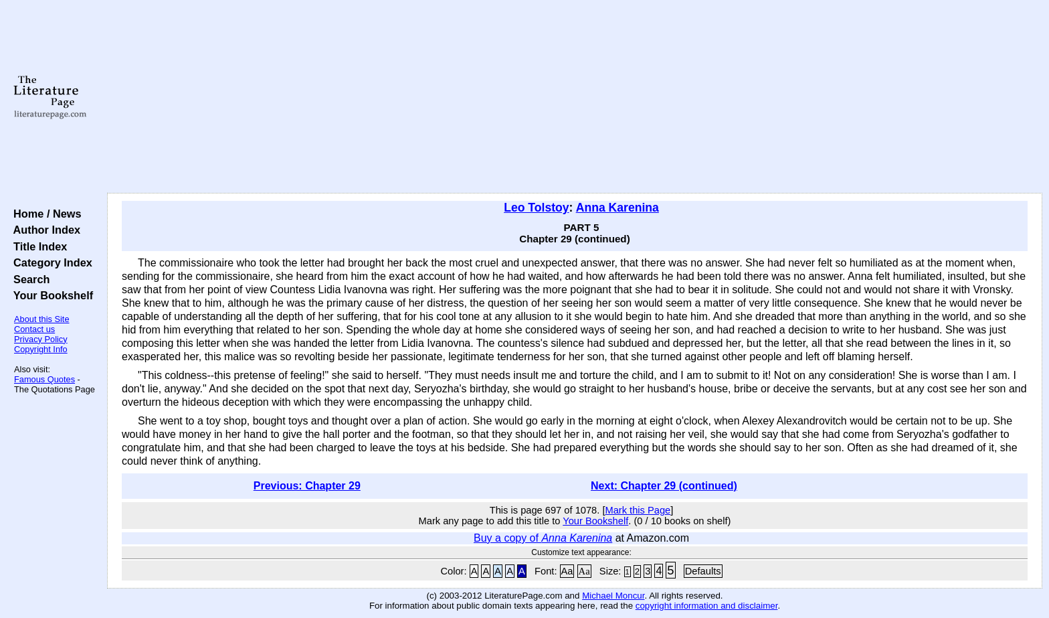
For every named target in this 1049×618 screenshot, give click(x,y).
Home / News (44, 214)
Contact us (34, 329)
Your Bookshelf (50, 295)
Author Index (43, 230)
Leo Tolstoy (536, 207)
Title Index (37, 246)
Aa (567, 571)
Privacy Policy (41, 339)
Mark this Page (637, 510)
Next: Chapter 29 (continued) (664, 485)
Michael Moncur (613, 596)
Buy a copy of (543, 538)
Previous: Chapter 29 (307, 485)
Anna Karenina (617, 207)
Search (28, 279)
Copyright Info (41, 349)
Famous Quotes (44, 379)
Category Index (49, 262)
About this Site (42, 319)
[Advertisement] (574, 97)
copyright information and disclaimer (707, 606)
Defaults (703, 571)
